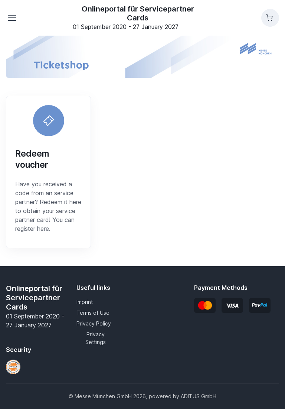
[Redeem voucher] (48, 120)
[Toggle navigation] (11, 17)
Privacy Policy (93, 323)
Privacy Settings (95, 338)
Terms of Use (92, 313)
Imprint (84, 302)
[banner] (142, 57)
